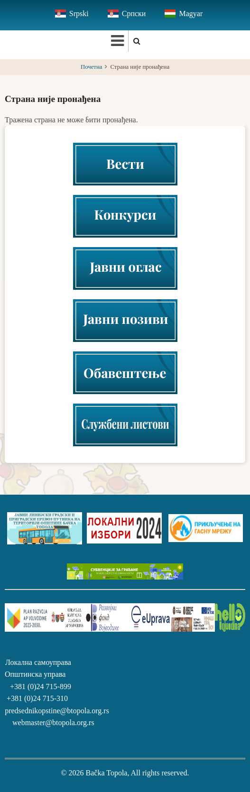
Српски (134, 13)
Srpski (79, 13)
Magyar (191, 13)
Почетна (91, 67)
